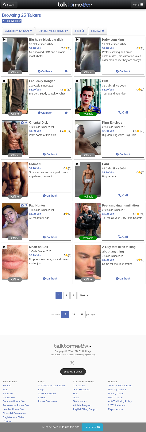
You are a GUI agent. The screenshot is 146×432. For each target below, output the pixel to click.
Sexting (42, 397)
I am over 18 (92, 427)
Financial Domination (14, 413)
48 (82, 314)
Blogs (41, 389)
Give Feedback (81, 389)
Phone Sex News (47, 401)
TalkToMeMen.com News (52, 385)
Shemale (8, 393)
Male (5, 389)
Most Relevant (53, 30)
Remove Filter (12, 21)
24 (73, 314)
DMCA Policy (115, 397)
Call (123, 112)
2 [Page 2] (66, 295)
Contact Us (79, 385)
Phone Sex (9, 397)
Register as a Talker (14, 417)
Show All (18, 30)
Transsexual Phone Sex (16, 405)
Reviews (7, 421)
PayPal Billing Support (85, 409)
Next (85, 294)
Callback (45, 71)
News (76, 397)
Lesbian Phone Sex (13, 409)
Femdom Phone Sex (14, 401)
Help (75, 393)
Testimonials (80, 401)
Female (7, 385)
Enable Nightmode (73, 371)
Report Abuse (115, 409)
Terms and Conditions (120, 385)
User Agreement (117, 389)
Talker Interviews (47, 393)
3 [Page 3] (73, 295)
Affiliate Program (82, 405)
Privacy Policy (116, 393)
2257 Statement (117, 405)
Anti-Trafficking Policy (120, 401)
